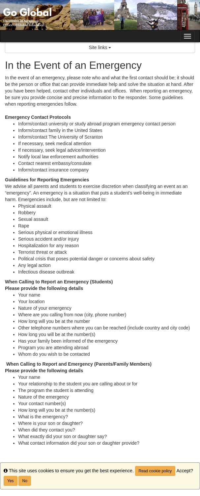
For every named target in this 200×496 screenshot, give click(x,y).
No (24, 481)
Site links (100, 47)
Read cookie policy (155, 471)
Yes (10, 481)
